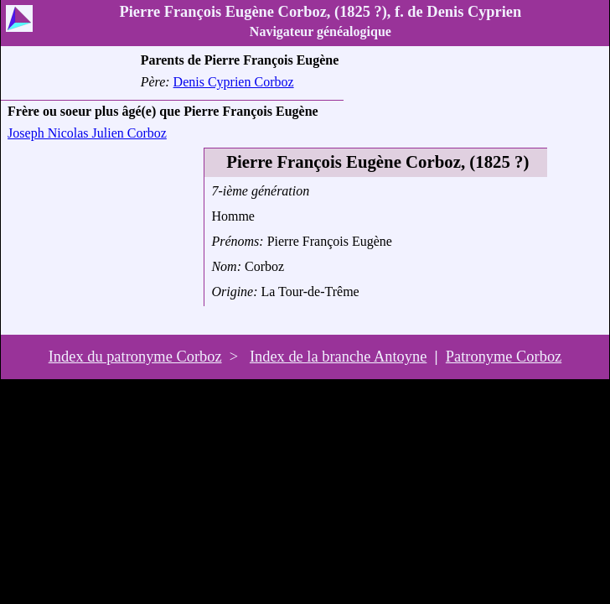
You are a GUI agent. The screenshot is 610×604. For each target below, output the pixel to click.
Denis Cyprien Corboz (233, 82)
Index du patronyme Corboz (135, 356)
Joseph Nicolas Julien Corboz (87, 133)
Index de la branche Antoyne (338, 356)
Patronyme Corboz (503, 356)
